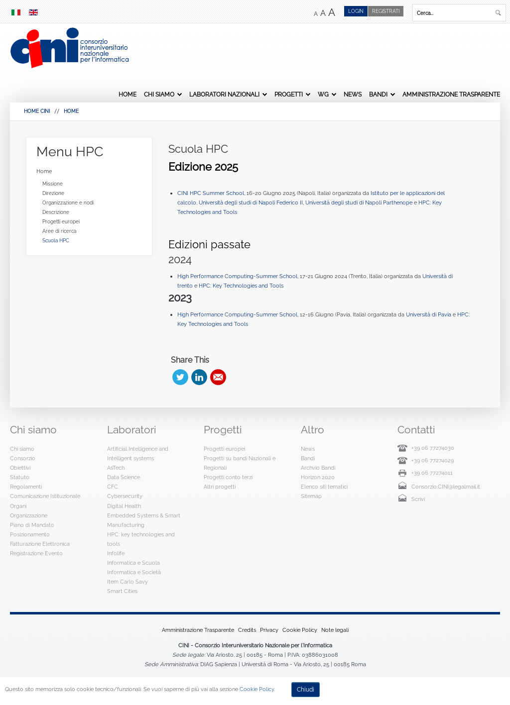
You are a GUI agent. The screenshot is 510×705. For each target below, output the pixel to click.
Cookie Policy (299, 629)
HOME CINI (37, 111)
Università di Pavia (429, 314)
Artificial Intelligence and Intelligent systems (137, 453)
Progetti (288, 94)
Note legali (335, 629)
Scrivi (418, 499)
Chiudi (305, 689)
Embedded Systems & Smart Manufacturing (143, 520)
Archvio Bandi (318, 467)
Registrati (385, 11)
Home (127, 94)
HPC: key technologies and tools (141, 539)
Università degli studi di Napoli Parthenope (358, 202)
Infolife (116, 553)
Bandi (378, 94)
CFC (112, 486)
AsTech (116, 467)
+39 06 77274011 (432, 472)
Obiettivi (20, 467)
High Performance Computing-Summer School (237, 276)
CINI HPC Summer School (210, 193)
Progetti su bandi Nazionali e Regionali (239, 463)
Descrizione (55, 212)
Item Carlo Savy (127, 581)
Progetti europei (61, 221)
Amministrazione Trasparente (451, 94)
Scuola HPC (198, 148)
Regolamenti (26, 486)
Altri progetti (220, 486)
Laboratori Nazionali (224, 94)
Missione (52, 184)
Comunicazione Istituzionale (45, 496)
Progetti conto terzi (228, 477)
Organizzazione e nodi (68, 202)
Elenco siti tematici (324, 486)
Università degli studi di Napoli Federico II (251, 202)
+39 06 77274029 (432, 460)
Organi (18, 506)
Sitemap (311, 496)
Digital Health (124, 506)
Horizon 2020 (318, 477)
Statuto (19, 477)
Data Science (123, 477)
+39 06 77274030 (432, 447)
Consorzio (22, 458)
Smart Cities (122, 591)
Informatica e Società (134, 572)
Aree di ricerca (59, 231)
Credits (247, 629)
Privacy (269, 629)
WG (323, 94)
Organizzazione (28, 515)
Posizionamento (30, 534)
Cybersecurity (124, 496)
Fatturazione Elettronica (40, 543)
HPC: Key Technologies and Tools (241, 285)
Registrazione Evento (36, 553)
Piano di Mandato (32, 524)
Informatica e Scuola (133, 562)
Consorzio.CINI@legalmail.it (445, 486)
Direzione (53, 193)
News (353, 94)
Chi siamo (159, 94)
